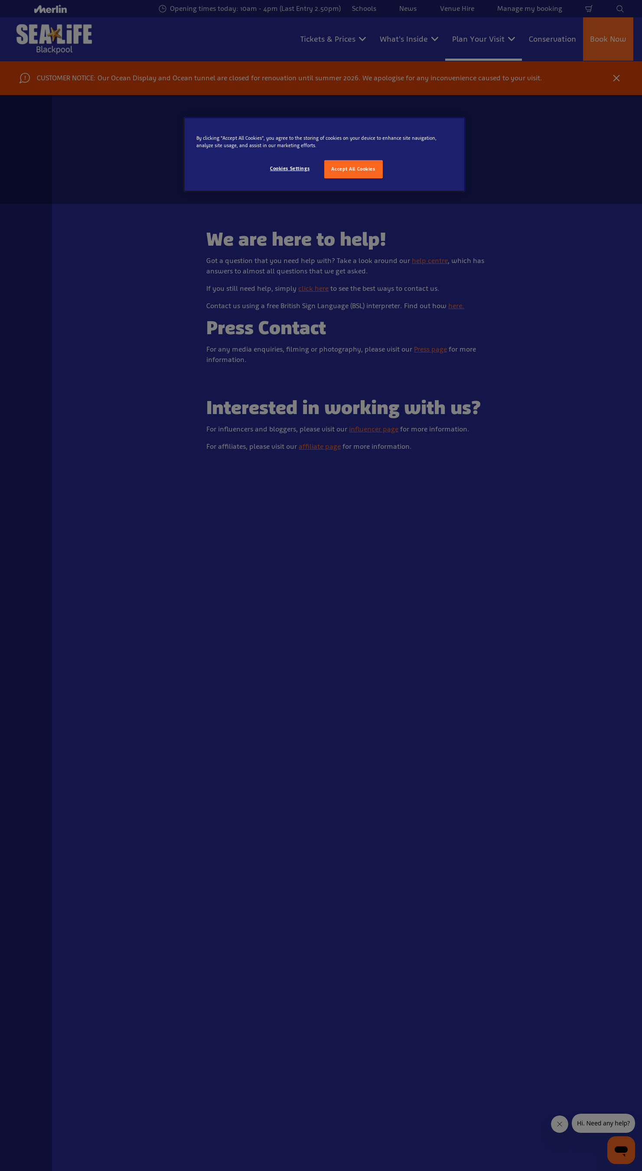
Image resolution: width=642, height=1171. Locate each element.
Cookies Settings (290, 168)
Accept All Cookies (353, 169)
